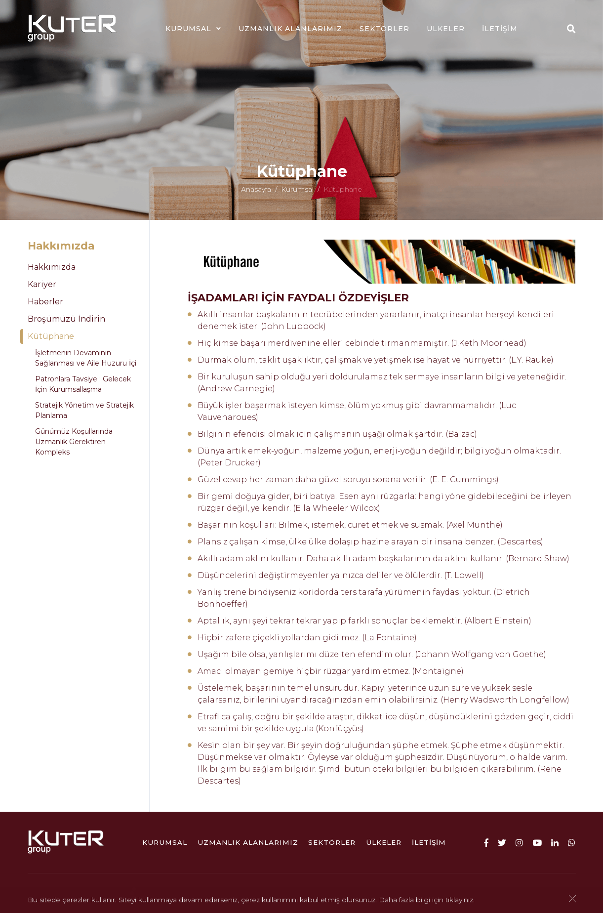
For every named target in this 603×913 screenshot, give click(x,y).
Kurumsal (188, 28)
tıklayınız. (460, 900)
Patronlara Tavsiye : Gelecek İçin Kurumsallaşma (83, 384)
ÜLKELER (446, 28)
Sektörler (384, 28)
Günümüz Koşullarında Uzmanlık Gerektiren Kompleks (74, 441)
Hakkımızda (52, 267)
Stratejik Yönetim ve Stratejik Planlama (84, 410)
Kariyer (42, 284)
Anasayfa (256, 192)
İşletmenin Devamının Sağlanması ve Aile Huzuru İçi (85, 358)
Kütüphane (51, 336)
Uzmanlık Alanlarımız (290, 28)
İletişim (500, 28)
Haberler (45, 301)
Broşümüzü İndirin (66, 319)
